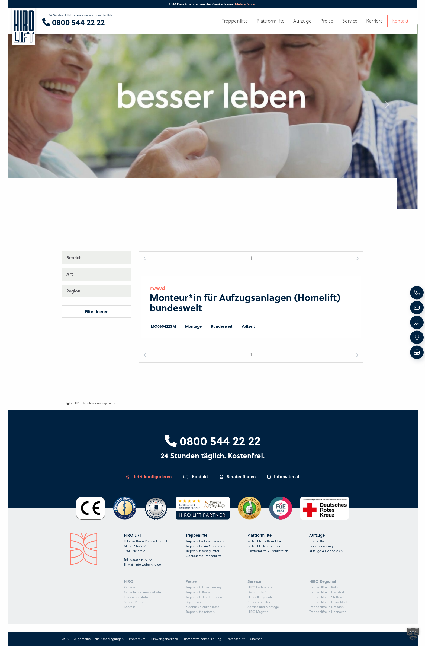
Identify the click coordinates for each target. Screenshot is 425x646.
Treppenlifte (235, 21)
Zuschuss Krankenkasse (202, 606)
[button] (387, 104)
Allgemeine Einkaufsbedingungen (99, 639)
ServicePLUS (133, 602)
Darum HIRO (256, 592)
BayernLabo (194, 602)
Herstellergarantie (260, 597)
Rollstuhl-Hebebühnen (264, 546)
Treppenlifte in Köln (323, 587)
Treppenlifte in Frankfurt (326, 592)
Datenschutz (236, 639)
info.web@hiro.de (148, 564)
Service (350, 21)
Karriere (129, 587)
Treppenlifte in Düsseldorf (328, 602)
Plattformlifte (271, 21)
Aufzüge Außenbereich (326, 551)
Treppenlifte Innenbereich (205, 541)
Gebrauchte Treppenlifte (204, 555)
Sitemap (256, 639)
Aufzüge (302, 21)
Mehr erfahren (245, 4)
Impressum (137, 639)
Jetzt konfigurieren (149, 476)
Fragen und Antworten (140, 597)
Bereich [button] (74, 257)
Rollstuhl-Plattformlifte (264, 541)
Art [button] (69, 274)
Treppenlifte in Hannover (327, 611)
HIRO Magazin (257, 611)
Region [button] (73, 291)
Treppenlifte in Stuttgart (326, 597)
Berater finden (238, 476)
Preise (326, 21)
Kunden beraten (259, 602)
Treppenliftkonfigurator (202, 551)
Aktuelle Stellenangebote (142, 592)
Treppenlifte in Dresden (326, 606)
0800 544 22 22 (212, 440)
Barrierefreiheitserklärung (202, 639)
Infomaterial (283, 476)
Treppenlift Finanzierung (203, 587)
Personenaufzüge (322, 546)
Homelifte (316, 541)
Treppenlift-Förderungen (204, 597)
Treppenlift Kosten (199, 592)
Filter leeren (97, 311)
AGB (65, 639)
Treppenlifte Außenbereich (205, 546)
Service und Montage (263, 606)
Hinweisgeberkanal (165, 639)
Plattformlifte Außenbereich (267, 551)
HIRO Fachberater (260, 587)
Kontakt (195, 476)
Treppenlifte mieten (200, 611)
